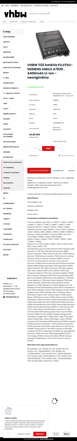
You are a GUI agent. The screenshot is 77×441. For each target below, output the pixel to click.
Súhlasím (40, 434)
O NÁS (7, 6)
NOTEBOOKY (14, 22)
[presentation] (28, 398)
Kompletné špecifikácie (39, 170)
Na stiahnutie (58, 170)
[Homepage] (2, 6)
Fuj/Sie (42, 22)
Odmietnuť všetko (24, 434)
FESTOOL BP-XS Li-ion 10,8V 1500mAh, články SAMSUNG (39, 400)
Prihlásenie (57, 2)
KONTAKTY (54, 6)
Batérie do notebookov (28, 22)
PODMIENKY (15, 6)
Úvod (4, 22)
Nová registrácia (69, 2)
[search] (48, 14)
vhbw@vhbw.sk (12, 297)
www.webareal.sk (46, 439)
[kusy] (34, 148)
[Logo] (15, 14)
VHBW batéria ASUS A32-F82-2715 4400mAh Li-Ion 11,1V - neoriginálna (63, 395)
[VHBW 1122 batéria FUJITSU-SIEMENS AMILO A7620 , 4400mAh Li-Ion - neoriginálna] (51, 45)
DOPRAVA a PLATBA (41, 6)
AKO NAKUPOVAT (26, 6)
